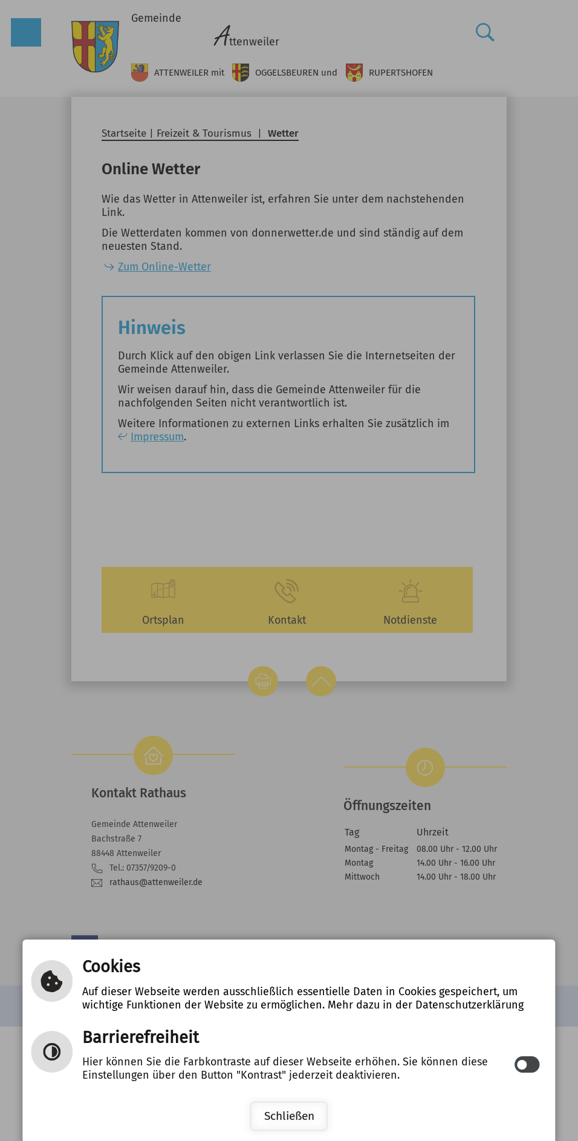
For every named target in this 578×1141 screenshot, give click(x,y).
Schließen (289, 1116)
